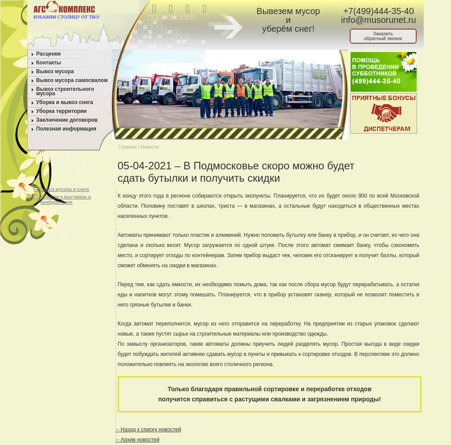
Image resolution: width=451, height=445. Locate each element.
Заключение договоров (67, 120)
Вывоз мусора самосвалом (72, 80)
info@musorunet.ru (378, 20)
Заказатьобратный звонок (383, 36)
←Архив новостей (137, 440)
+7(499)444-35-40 (378, 11)
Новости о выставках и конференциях (66, 199)
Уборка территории (61, 111)
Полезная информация (66, 129)
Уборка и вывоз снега (64, 102)
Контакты (48, 62)
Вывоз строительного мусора (65, 91)
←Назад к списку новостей (148, 429)
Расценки (48, 54)
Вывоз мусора (55, 71)
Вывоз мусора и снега (65, 189)
